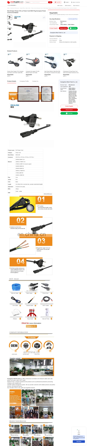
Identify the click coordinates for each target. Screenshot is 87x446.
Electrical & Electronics (14, 8)
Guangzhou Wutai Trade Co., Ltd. (57, 32)
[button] (43, 31)
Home (8, 8)
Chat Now (78, 441)
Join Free (78, 2)
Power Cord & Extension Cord (37, 8)
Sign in (74, 2)
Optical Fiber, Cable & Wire (25, 8)
